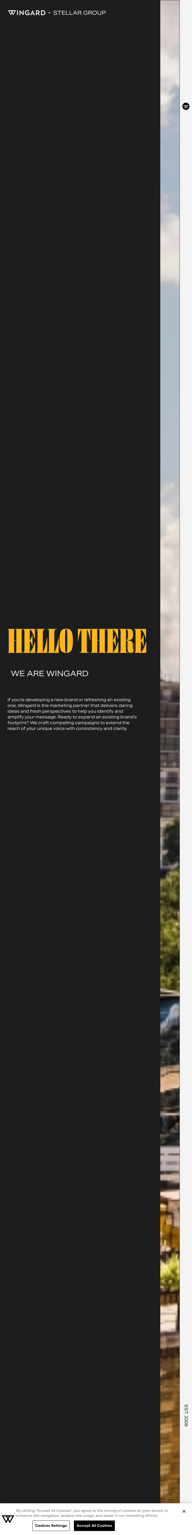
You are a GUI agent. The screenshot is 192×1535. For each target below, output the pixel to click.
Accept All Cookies (94, 1526)
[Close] (184, 1511)
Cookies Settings (51, 1526)
